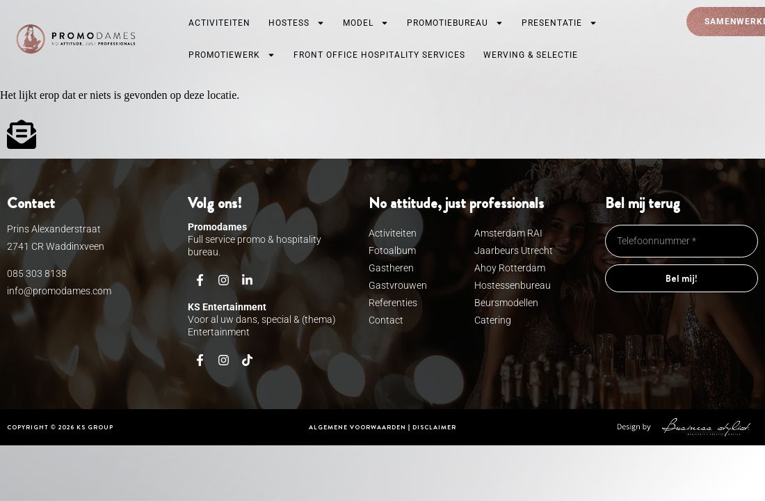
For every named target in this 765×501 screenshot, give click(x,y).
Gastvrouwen (394, 285)
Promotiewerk (231, 55)
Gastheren (391, 267)
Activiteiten (219, 23)
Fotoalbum (392, 250)
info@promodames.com (59, 290)
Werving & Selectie (530, 55)
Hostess (296, 23)
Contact (386, 320)
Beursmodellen (506, 302)
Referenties (393, 302)
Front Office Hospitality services (379, 55)
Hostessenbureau (512, 285)
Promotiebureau (455, 23)
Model (366, 23)
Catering (492, 320)
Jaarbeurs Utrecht (513, 250)
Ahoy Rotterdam (509, 267)
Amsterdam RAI (508, 233)
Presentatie (559, 23)
